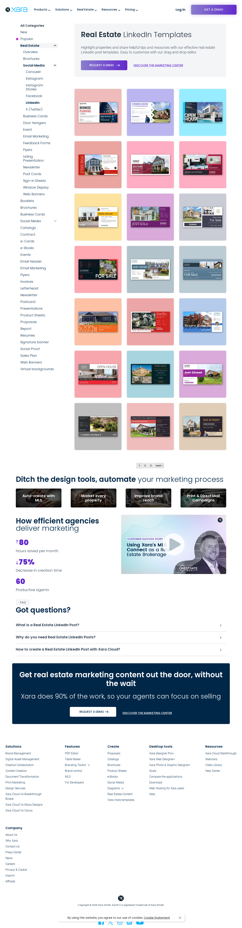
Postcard (27, 301)
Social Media (34, 65)
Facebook (34, 96)
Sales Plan (28, 355)
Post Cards (32, 174)
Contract (27, 234)
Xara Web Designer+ (162, 761)
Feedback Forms (36, 143)
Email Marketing (36, 136)
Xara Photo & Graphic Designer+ (169, 766)
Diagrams (113, 790)
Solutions (62, 9)
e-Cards (27, 241)
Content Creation (16, 772)
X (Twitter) (34, 109)
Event (27, 129)
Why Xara (11, 842)
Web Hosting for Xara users (166, 790)
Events (25, 254)
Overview (30, 52)
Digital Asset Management (22, 761)
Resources (109, 9)
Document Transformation (22, 778)
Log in (180, 9)
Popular (26, 39)
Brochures (31, 58)
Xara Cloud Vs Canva (19, 812)
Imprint (10, 877)
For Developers (74, 784)
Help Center (212, 772)
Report (25, 328)
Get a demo (213, 9)
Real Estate (85, 9)
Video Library (213, 766)
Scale (152, 772)
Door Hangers (34, 123)
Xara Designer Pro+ (161, 755)
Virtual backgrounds (37, 369)
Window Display (36, 187)
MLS (68, 778)
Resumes (27, 335)
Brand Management (18, 755)
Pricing (130, 9)
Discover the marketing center (158, 65)
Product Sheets (32, 315)
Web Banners (34, 194)
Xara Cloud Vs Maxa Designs (24, 806)
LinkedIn (33, 102)
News (9, 859)
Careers (10, 865)
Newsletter (31, 167)
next (159, 466)
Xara (16, 9)
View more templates (120, 801)
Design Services (15, 790)
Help (152, 795)
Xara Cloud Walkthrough (221, 755)
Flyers (27, 149)
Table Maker (73, 761)
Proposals (28, 322)
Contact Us (12, 848)
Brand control (73, 772)
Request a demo (101, 65)
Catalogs (28, 227)
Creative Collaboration (19, 766)
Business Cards (35, 116)
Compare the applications (165, 778)
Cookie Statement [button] (157, 918)
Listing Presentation (33, 158)
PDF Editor (71, 755)
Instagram (34, 78)
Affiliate (10, 883)
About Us (11, 836)
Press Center (13, 854)
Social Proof (30, 349)
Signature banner (34, 342)
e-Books (27, 248)
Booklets (27, 201)
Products (40, 9)
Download (155, 784)
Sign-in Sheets (34, 180)
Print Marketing (15, 784)
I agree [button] (180, 918)
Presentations (31, 308)
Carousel (33, 71)
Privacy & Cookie (16, 871)
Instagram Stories (34, 87)
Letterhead (29, 288)
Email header (31, 261)
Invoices (26, 281)
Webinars (211, 761)
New (23, 32)
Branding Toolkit (75, 766)
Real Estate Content (120, 795)
